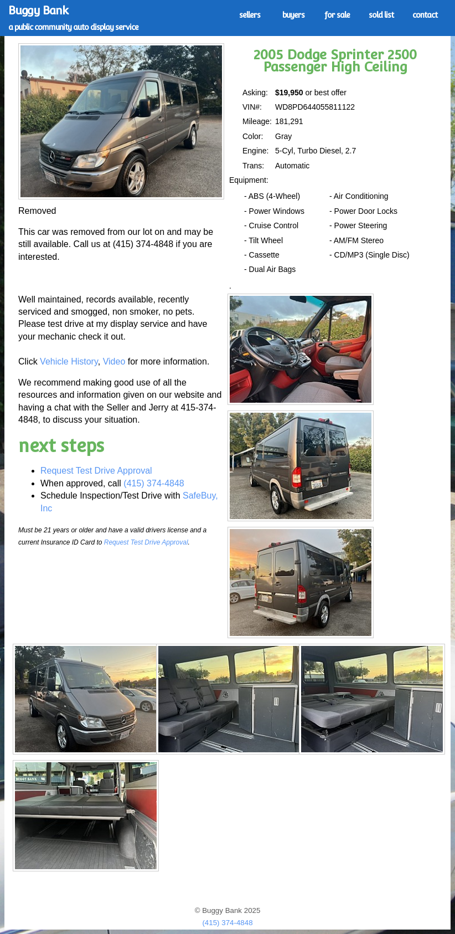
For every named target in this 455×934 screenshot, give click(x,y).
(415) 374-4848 (153, 483)
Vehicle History (69, 361)
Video (114, 361)
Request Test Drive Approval (96, 470)
